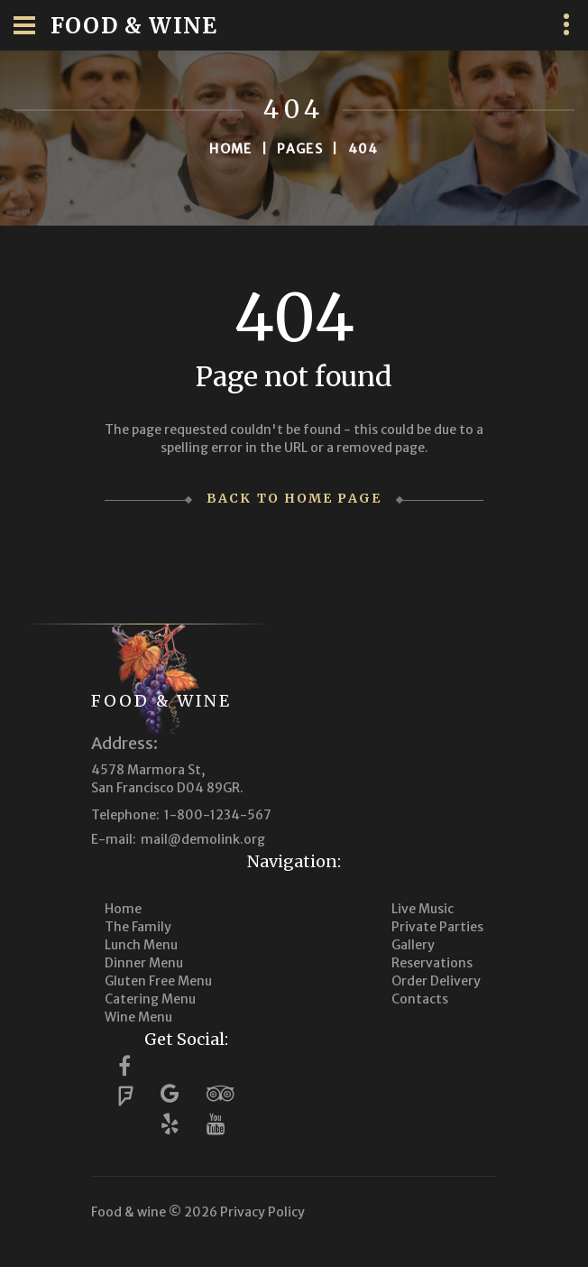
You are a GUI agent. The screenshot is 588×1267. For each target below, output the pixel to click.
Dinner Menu (144, 963)
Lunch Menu (141, 945)
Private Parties (437, 927)
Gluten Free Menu (158, 981)
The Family (138, 927)
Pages (300, 149)
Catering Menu (150, 999)
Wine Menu (138, 1017)
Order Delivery (436, 981)
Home (231, 149)
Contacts (419, 999)
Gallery (413, 945)
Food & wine (161, 700)
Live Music (422, 909)
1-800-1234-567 (217, 815)
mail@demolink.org (203, 839)
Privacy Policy (262, 1212)
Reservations (432, 963)
